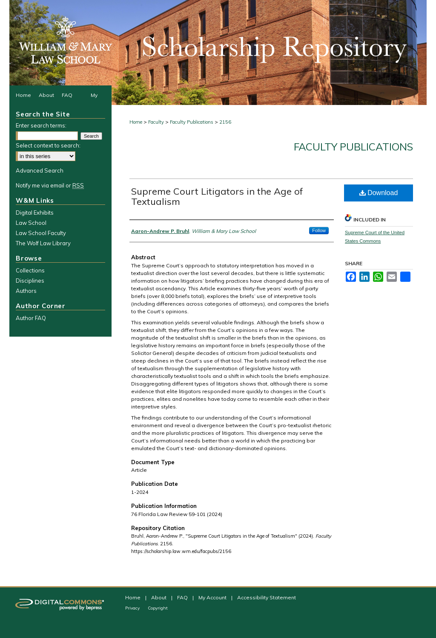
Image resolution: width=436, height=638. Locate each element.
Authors (26, 290)
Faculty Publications (191, 122)
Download (378, 192)
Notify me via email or (50, 185)
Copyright (158, 608)
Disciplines (30, 280)
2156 (225, 122)
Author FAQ (31, 318)
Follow (319, 230)
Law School (31, 222)
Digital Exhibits (35, 212)
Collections (30, 270)
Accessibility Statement (266, 597)
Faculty (156, 122)
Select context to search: (48, 145)
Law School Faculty (41, 233)
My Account (213, 597)
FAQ (183, 597)
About (159, 597)
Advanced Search (39, 170)
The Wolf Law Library (43, 243)
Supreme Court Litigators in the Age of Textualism (217, 196)
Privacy (133, 608)
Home (135, 122)
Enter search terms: (41, 125)
